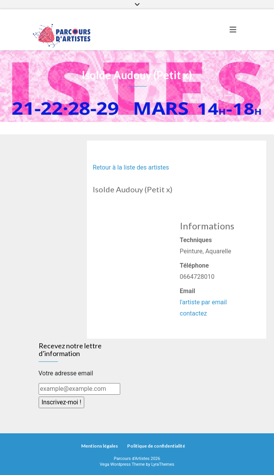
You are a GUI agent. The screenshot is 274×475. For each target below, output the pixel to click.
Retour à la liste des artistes (131, 167)
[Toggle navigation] (233, 29)
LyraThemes (162, 464)
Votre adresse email (66, 373)
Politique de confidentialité (156, 446)
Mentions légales (99, 446)
